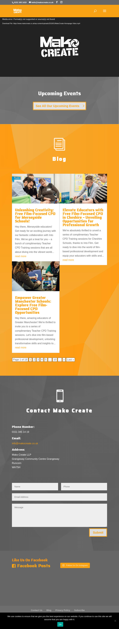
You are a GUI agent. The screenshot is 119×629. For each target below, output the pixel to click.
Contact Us (36, 610)
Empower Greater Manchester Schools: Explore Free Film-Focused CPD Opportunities (33, 305)
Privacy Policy (62, 610)
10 (54, 359)
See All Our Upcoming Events (57, 106)
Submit (98, 532)
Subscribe (79, 610)
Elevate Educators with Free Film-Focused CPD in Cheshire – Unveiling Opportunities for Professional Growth (83, 217)
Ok (60, 624)
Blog (48, 610)
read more (20, 256)
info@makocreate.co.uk (25, 443)
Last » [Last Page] (70, 359)
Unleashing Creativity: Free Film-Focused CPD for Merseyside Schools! (35, 215)
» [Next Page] (64, 359)
